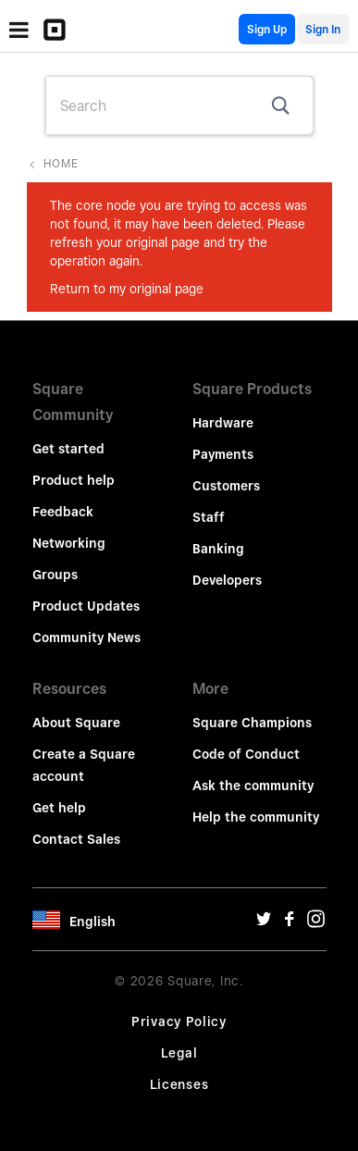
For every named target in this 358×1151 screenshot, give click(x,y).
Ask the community (253, 785)
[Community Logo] (59, 30)
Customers (226, 485)
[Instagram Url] (315, 923)
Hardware (222, 422)
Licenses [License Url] (179, 1084)
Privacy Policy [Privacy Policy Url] (179, 1021)
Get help (59, 807)
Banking (218, 548)
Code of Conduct (246, 754)
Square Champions (252, 722)
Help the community (255, 817)
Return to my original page (127, 288)
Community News (86, 637)
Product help (73, 480)
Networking (68, 543)
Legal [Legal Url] (179, 1053)
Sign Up (267, 29)
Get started (68, 448)
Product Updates (86, 606)
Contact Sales (76, 839)
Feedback (62, 511)
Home (61, 163)
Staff (208, 517)
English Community (225, 29)
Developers (227, 580)
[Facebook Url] (289, 923)
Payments (222, 454)
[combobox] (179, 105)
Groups (55, 574)
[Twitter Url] (263, 923)
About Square (76, 722)
